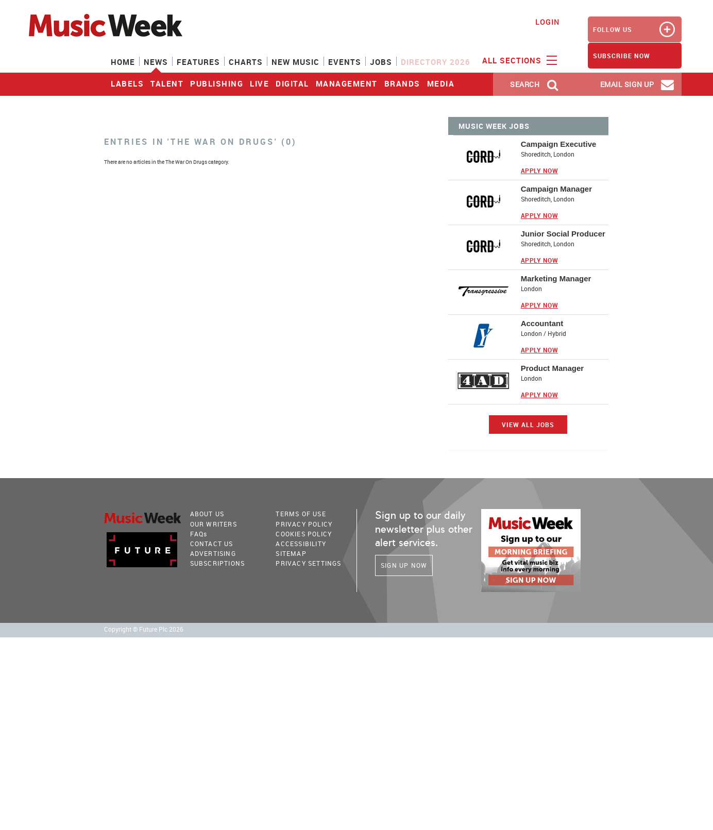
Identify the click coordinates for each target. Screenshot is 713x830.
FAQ (199, 534)
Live (259, 83)
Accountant (542, 323)
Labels (127, 83)
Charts (246, 62)
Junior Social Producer (563, 233)
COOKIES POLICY (304, 534)
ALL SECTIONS (518, 59)
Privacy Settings (308, 563)
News (156, 62)
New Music (295, 62)
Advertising (213, 553)
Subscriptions (217, 563)
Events (344, 62)
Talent (166, 83)
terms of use (301, 514)
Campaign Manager (556, 188)
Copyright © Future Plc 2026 (143, 629)
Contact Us (211, 543)
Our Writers (213, 524)
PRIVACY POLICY (304, 524)
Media (441, 83)
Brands (402, 83)
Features (198, 62)
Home (123, 62)
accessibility (301, 543)
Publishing (216, 83)
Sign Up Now (404, 565)
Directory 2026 (435, 62)
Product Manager (552, 368)
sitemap (291, 553)
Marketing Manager (556, 278)
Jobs (381, 62)
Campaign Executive (559, 144)
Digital (292, 83)
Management (347, 83)
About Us (207, 514)
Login (547, 22)
